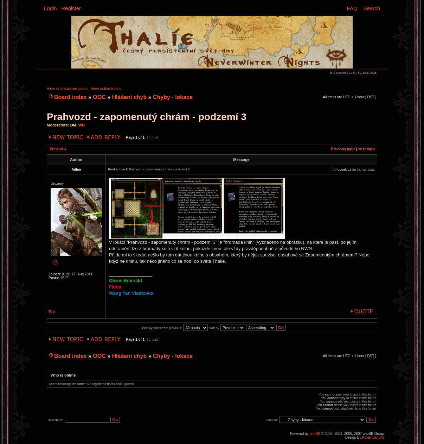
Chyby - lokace (173, 97)
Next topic (366, 149)
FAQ (352, 8)
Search (371, 8)
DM (73, 125)
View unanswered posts (67, 88)
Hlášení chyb (129, 97)
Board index (70, 97)
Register (71, 8)
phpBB (314, 434)
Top (52, 312)
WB (81, 125)
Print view (58, 149)
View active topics (106, 88)
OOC (99, 97)
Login (50, 8)
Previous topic (343, 149)
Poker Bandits (373, 437)
